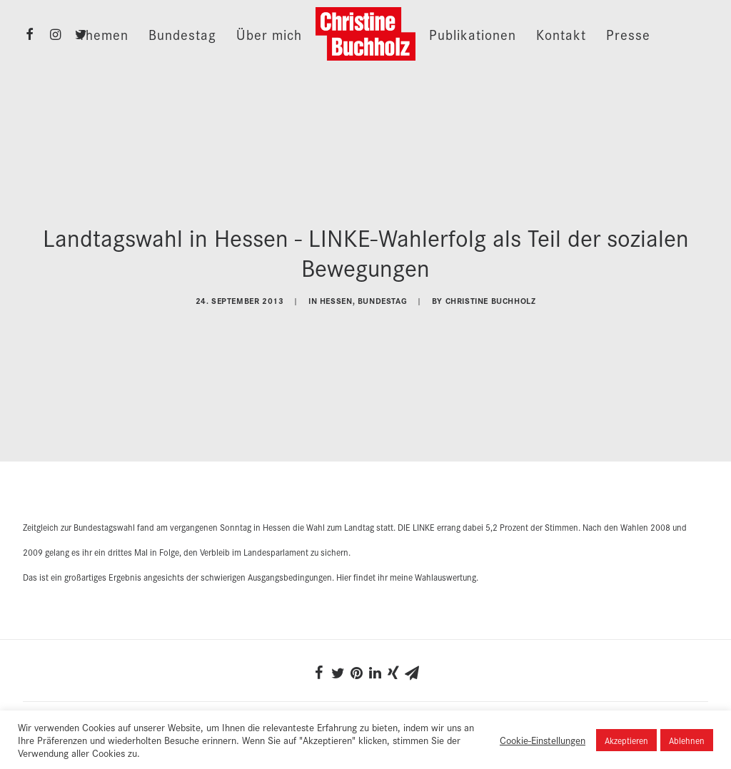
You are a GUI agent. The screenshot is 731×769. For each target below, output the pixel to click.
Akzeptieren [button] (626, 740)
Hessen (336, 298)
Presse (628, 34)
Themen (103, 34)
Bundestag (182, 34)
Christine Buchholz (490, 298)
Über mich (269, 34)
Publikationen (472, 34)
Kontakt (561, 34)
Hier (343, 572)
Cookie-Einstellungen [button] (542, 739)
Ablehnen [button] (687, 740)
